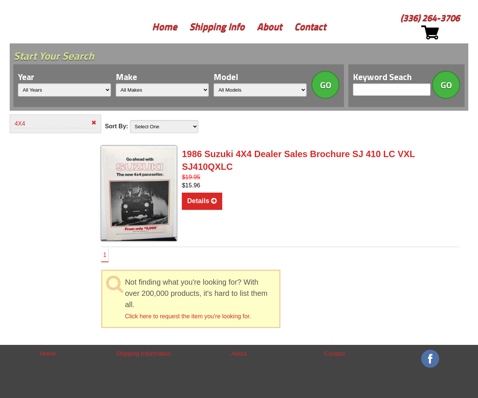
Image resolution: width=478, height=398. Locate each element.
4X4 (55, 123)
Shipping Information (143, 353)
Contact (310, 26)
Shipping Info (217, 26)
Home (164, 26)
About (269, 26)
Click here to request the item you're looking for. (188, 316)
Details (202, 201)
